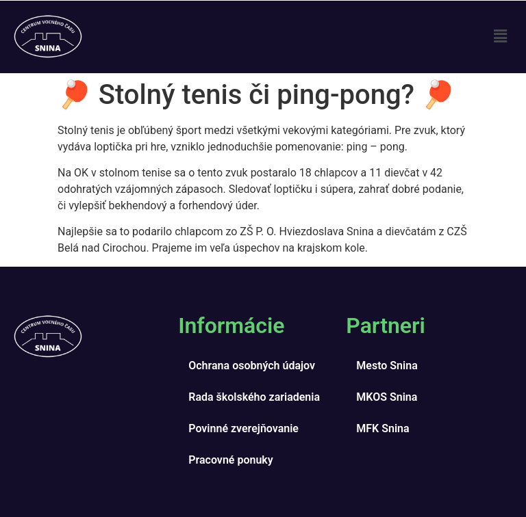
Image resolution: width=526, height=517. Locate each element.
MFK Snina (382, 428)
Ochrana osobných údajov (251, 365)
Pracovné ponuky (230, 459)
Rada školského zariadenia (254, 396)
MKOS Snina (386, 396)
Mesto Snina (386, 365)
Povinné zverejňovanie (243, 428)
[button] (500, 37)
